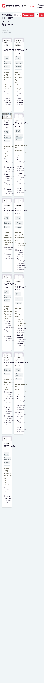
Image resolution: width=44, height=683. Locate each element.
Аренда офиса (6, 41)
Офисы (32, 6)
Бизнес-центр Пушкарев (8, 308)
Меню (25, 5)
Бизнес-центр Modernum (8, 235)
